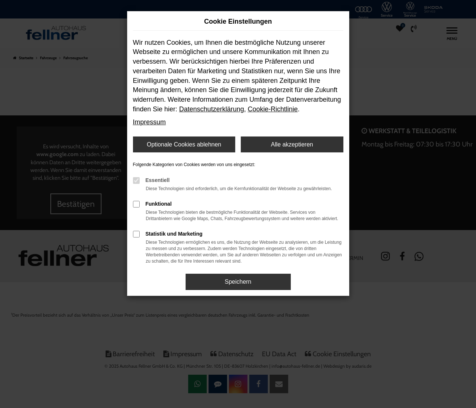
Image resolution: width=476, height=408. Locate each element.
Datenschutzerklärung (211, 109)
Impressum (149, 122)
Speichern (237, 282)
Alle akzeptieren (292, 144)
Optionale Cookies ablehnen (184, 144)
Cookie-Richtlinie (273, 109)
